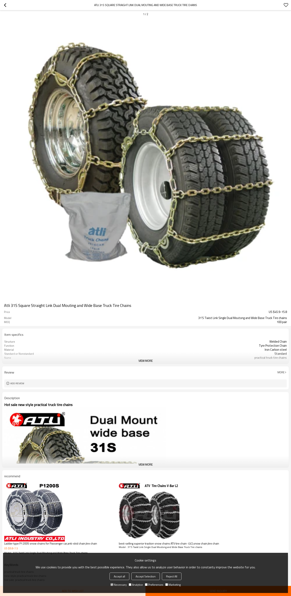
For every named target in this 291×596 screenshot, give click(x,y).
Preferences (154, 584)
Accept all (119, 576)
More (281, 372)
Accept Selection (146, 576)
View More (145, 361)
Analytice (136, 584)
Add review (17, 383)
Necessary (119, 584)
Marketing (173, 584)
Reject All (171, 576)
